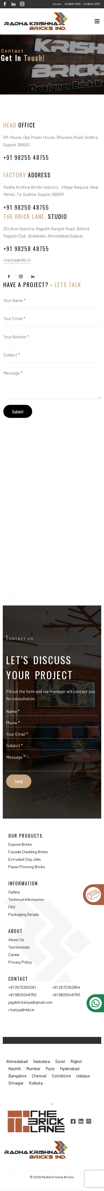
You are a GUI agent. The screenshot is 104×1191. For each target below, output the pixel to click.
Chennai (39, 1075)
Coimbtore (61, 1075)
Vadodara (41, 1061)
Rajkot (76, 1061)
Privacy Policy (20, 962)
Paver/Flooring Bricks (26, 866)
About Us (16, 939)
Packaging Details (23, 914)
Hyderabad (69, 1068)
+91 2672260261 (22, 987)
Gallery (14, 892)
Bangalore (17, 1075)
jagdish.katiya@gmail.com (30, 1002)
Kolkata (36, 1082)
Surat (60, 1061)
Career (14, 954)
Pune (50, 1068)
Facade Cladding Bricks (28, 851)
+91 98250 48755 (91, 4)
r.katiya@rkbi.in (21, 1009)
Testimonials (19, 947)
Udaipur (83, 1075)
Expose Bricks (20, 844)
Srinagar (16, 1082)
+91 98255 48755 (72, 4)
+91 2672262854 (66, 987)
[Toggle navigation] (95, 22)
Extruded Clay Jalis (24, 859)
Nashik (14, 1068)
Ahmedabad (17, 1061)
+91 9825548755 (66, 994)
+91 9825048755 (22, 994)
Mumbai (33, 1068)
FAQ (11, 906)
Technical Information (26, 899)
